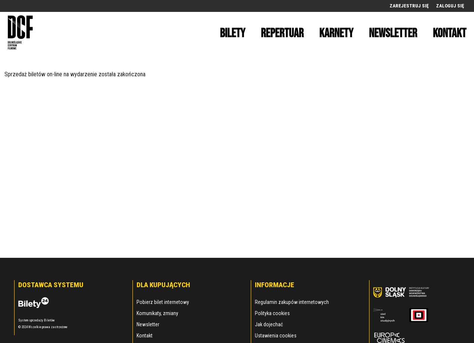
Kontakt (145, 336)
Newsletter (148, 324)
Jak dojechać (269, 324)
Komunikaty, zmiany (157, 313)
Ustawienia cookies (276, 336)
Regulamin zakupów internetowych (292, 302)
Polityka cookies (272, 313)
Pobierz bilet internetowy (163, 302)
